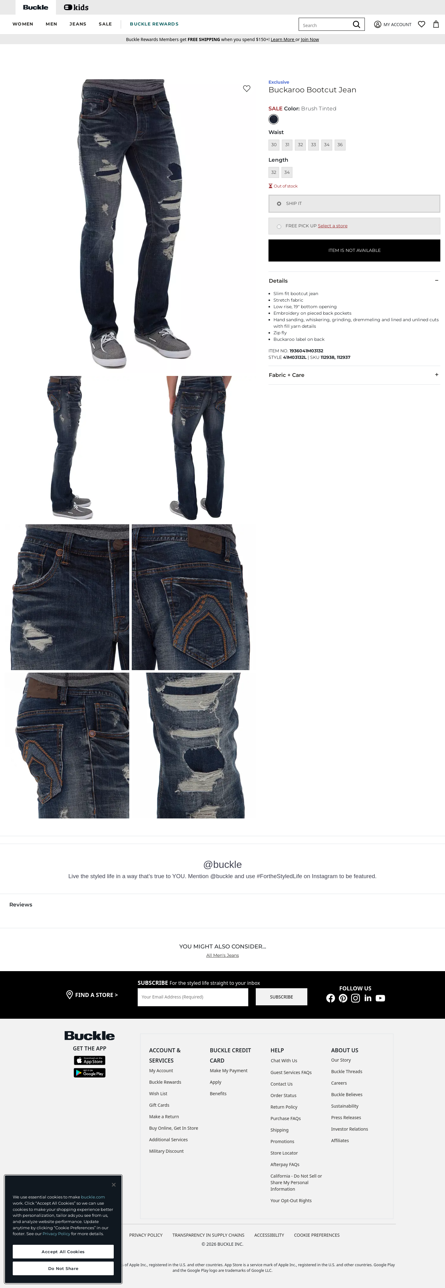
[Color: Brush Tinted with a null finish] (273, 119)
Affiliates (340, 1140)
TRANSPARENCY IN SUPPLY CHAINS (208, 1235)
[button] (22, 24)
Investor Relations (349, 1129)
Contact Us (282, 1084)
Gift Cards (159, 1105)
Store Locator (284, 1153)
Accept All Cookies (63, 1251)
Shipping (280, 1130)
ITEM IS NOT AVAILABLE (354, 250)
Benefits (218, 1093)
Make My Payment (228, 1070)
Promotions (283, 1141)
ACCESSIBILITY (269, 1235)
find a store (96, 994)
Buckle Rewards (165, 1082)
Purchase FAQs (286, 1118)
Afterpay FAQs (285, 1164)
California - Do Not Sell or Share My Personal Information (296, 1182)
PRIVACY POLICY (146, 1235)
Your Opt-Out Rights (291, 1200)
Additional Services (168, 1139)
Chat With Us (284, 1060)
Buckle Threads (346, 1071)
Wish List (158, 1093)
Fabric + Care (354, 374)
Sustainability (345, 1106)
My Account (161, 1070)
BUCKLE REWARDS (154, 24)
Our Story (341, 1060)
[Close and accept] (114, 1185)
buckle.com (93, 1196)
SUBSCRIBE (281, 997)
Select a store (332, 226)
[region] (63, 1229)
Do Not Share (63, 1268)
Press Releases (346, 1117)
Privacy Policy (56, 1233)
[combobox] (325, 24)
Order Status (283, 1095)
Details (354, 280)
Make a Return (164, 1116)
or (286, 39)
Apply (215, 1082)
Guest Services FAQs (291, 1072)
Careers (339, 1083)
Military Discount (166, 1151)
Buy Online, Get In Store (173, 1128)
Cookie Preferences (317, 1235)
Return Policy (284, 1107)
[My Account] (392, 24)
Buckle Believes (347, 1094)
